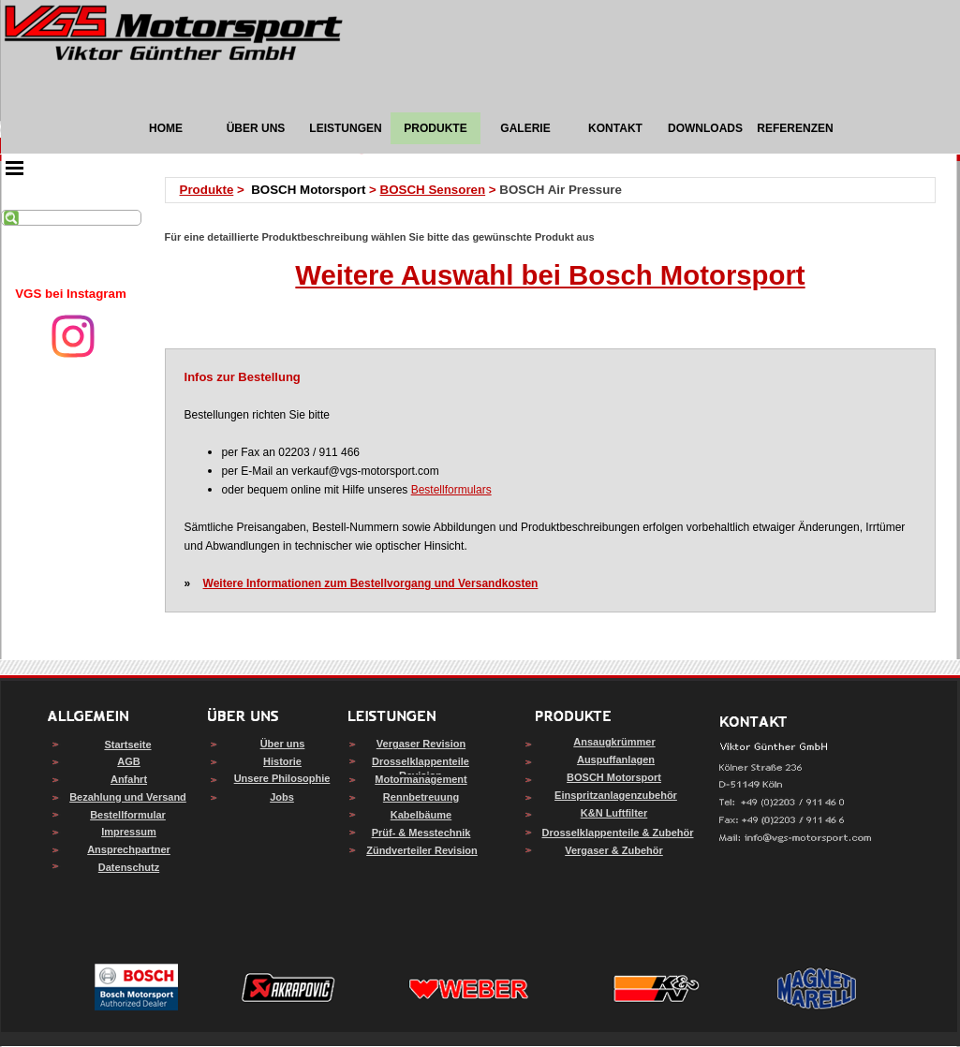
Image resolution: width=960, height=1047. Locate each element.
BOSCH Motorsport (614, 777)
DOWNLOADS (705, 128)
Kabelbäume (421, 814)
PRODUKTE (435, 128)
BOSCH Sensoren (433, 190)
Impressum (128, 831)
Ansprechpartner (128, 849)
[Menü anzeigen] (15, 168)
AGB (128, 761)
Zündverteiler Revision (422, 850)
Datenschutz (128, 867)
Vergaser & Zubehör (614, 850)
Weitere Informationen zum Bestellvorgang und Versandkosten (371, 583)
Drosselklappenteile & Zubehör (618, 832)
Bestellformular (128, 814)
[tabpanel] (71, 294)
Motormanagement (420, 779)
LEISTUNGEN (345, 128)
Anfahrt (129, 779)
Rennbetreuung (421, 797)
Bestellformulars (451, 489)
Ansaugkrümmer (614, 741)
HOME (166, 128)
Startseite (127, 744)
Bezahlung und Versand (127, 797)
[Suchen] (71, 218)
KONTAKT (615, 128)
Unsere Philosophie (282, 778)
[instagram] (73, 336)
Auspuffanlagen (616, 759)
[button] (795, 839)
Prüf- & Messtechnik (421, 832)
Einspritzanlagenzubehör (615, 795)
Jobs (282, 797)
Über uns (282, 743)
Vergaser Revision (421, 743)
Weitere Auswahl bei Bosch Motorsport (550, 274)
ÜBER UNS (256, 128)
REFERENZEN (795, 128)
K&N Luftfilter (614, 812)
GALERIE (525, 128)
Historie (282, 761)
